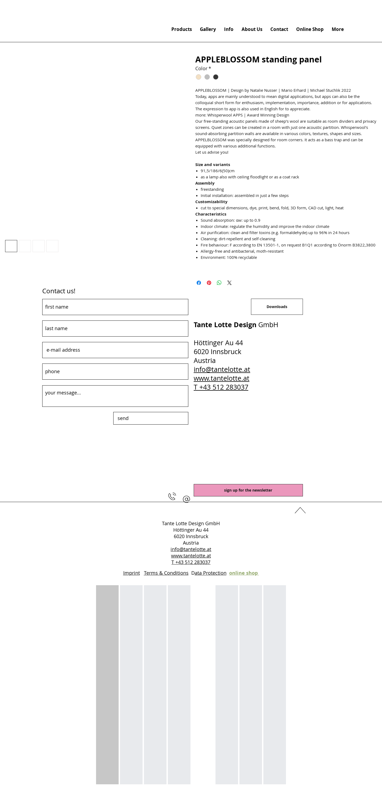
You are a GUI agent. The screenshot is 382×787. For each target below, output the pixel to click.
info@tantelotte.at (222, 369)
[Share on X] (229, 283)
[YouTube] (171, 511)
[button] (186, 499)
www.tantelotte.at (221, 378)
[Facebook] (181, 511)
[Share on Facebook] (199, 283)
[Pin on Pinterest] (209, 283)
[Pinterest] (201, 511)
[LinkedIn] (191, 511)
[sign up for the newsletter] (248, 490)
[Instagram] (211, 511)
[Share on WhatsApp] (219, 283)
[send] (150, 418)
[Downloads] (277, 307)
